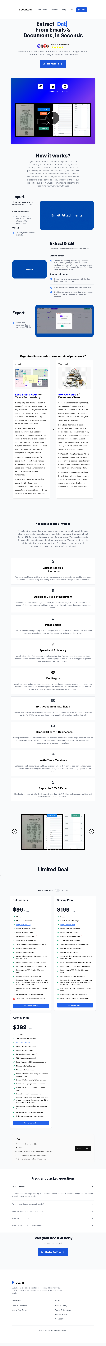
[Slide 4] (55, 850)
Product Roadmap (19, 1306)
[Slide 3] (53, 850)
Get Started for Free (53, 1252)
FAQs (71, 10)
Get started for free (31, 1006)
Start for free (82, 1148)
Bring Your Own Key (23, 925)
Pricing (63, 10)
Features (54, 10)
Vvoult (47, 1330)
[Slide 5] (58, 850)
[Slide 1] (47, 850)
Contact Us (59, 1319)
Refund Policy (61, 1314)
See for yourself (52, 64)
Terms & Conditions (63, 1310)
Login (81, 10)
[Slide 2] (50, 850)
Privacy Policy (61, 1306)
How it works (43, 10)
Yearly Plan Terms (19, 1310)
